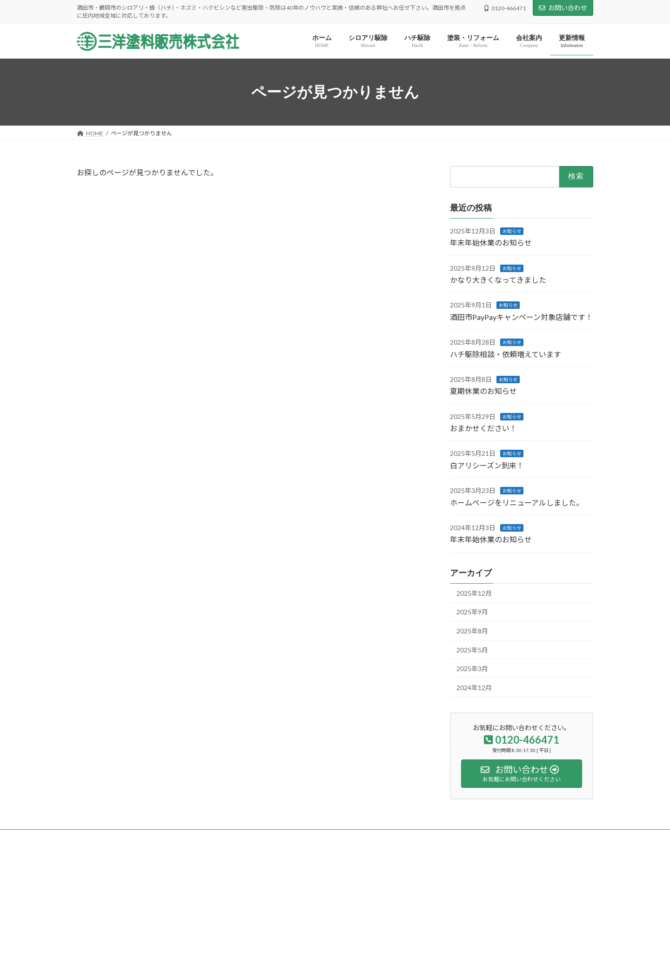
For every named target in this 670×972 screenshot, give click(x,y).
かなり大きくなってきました (498, 279)
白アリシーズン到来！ (487, 465)
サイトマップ (176, 837)
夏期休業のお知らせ (483, 390)
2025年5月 (472, 650)
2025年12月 (474, 593)
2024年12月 (474, 688)
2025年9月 (472, 612)
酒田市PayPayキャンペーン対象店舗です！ (521, 317)
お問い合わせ (563, 8)
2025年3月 (472, 668)
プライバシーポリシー (113, 837)
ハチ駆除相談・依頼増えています (505, 354)
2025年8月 (472, 631)
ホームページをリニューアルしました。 (516, 502)
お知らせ (511, 231)
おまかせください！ (483, 428)
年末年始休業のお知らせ (491, 242)
